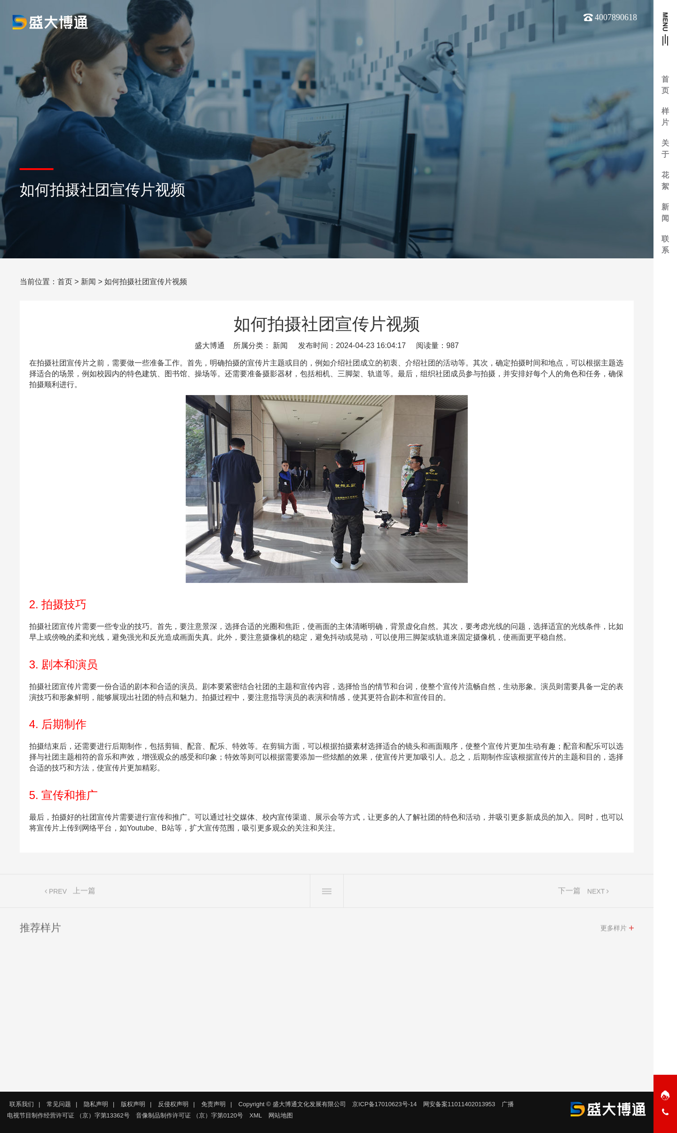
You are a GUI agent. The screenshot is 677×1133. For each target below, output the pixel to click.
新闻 (88, 282)
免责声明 (213, 1104)
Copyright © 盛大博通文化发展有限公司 (292, 1104)
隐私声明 (96, 1104)
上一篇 (84, 895)
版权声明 (133, 1104)
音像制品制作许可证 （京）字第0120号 (189, 1115)
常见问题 (59, 1104)
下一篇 (569, 895)
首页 (64, 282)
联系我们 (21, 1104)
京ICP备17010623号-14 (384, 1104)
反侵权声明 (173, 1104)
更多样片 (613, 932)
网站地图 (280, 1115)
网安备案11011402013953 (459, 1104)
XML (256, 1115)
